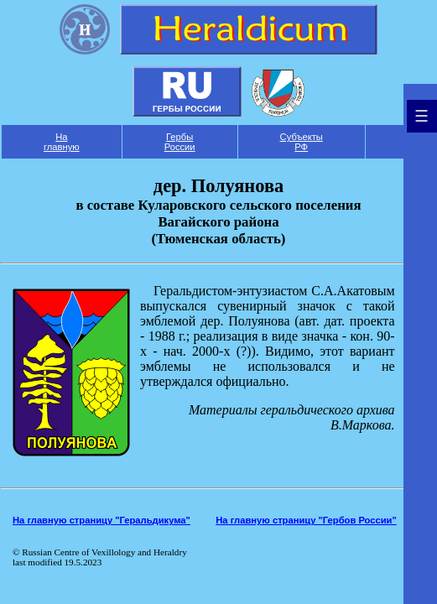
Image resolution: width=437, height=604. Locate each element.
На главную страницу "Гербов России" (306, 520)
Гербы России (179, 142)
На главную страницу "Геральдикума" (101, 520)
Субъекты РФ (301, 142)
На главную (62, 142)
